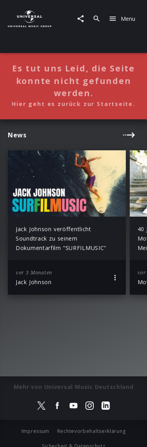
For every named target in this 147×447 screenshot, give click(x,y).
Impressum (35, 431)
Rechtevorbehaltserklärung (91, 431)
